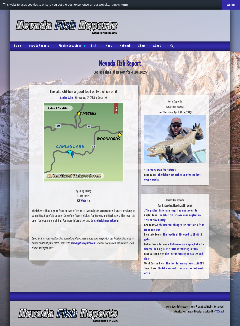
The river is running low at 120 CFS (185, 263)
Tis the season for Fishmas (160, 170)
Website (85, 201)
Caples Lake (66, 97)
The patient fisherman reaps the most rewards (171, 210)
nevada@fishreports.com (82, 243)
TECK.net (219, 311)
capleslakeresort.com (106, 220)
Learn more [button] (120, 4)
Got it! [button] (231, 4)
